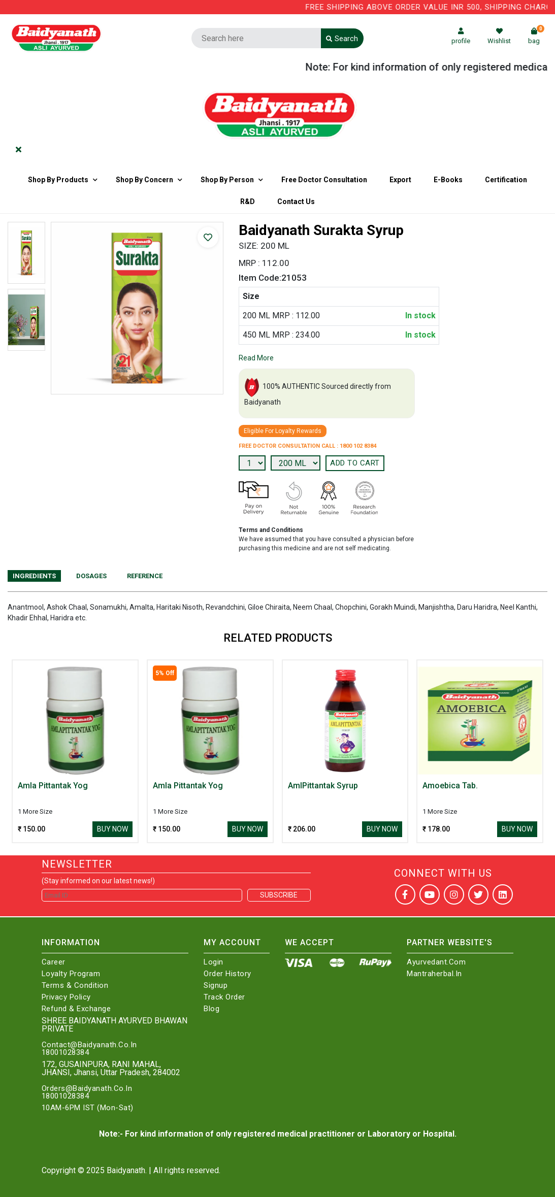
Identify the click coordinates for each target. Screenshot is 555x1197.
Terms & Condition (75, 985)
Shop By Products (58, 180)
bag (536, 36)
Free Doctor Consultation (324, 180)
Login (213, 962)
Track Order (224, 997)
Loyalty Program (71, 974)
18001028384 (65, 1052)
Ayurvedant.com (436, 962)
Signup (215, 985)
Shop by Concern (144, 180)
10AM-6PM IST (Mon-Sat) (88, 1108)
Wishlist (499, 36)
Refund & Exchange (76, 1009)
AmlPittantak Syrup (323, 785)
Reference (144, 576)
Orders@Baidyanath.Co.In (87, 1088)
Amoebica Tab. (450, 785)
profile (460, 36)
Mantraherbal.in (434, 974)
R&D (247, 201)
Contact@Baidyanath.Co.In (89, 1045)
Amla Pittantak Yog (53, 785)
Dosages (91, 576)
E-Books (448, 180)
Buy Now (112, 829)
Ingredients (34, 576)
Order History (227, 974)
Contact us (296, 201)
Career (54, 962)
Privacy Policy (66, 997)
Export (400, 180)
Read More (256, 358)
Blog (211, 1009)
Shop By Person (227, 180)
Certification (506, 180)
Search (342, 38)
